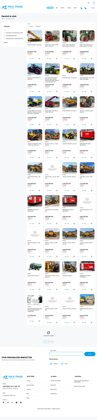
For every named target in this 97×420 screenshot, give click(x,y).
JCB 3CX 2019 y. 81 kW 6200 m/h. (52, 212)
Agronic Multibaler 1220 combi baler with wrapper (87, 79)
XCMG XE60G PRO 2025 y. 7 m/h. (86, 312)
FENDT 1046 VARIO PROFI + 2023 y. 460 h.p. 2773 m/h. (86, 45)
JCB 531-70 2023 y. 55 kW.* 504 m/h (51, 246)
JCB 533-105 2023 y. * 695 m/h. (34, 246)
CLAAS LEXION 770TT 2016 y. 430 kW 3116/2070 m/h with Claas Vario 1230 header (35, 113)
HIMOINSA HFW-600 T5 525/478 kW (85, 146)
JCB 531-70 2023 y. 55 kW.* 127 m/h (69, 246)
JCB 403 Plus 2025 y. (67, 278)
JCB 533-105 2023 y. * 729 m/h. (86, 212)
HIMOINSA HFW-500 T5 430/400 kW (33, 212)
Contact (71, 7)
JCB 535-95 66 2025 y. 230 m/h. (34, 179)
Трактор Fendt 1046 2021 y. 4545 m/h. (34, 79)
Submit (90, 357)
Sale (59, 7)
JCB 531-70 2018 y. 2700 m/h (70, 312)
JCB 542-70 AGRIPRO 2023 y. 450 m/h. (87, 112)
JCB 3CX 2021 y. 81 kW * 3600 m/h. (52, 179)
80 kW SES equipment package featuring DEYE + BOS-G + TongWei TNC (35, 313)
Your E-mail (52, 354)
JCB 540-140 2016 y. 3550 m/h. (51, 312)
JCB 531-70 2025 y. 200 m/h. (69, 178)
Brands (64, 7)
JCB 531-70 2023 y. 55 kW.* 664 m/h (86, 246)
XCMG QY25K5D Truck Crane (69, 111)
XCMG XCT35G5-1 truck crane (70, 78)
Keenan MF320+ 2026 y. (33, 278)
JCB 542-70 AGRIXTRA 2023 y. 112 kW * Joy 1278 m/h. (34, 146)
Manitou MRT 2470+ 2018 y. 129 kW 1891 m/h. (51, 112)
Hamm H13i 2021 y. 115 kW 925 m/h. (51, 146)
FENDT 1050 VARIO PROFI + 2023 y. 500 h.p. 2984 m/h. (69, 45)
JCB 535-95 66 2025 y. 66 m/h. (69, 146)
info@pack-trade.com (9, 398)
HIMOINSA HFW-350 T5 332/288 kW (85, 279)
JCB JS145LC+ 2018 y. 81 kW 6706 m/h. (52, 279)
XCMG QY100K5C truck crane (35, 45)
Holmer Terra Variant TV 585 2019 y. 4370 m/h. (51, 45)
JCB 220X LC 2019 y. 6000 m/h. (86, 179)
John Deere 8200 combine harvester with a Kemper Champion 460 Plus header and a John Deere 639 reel (51, 80)
